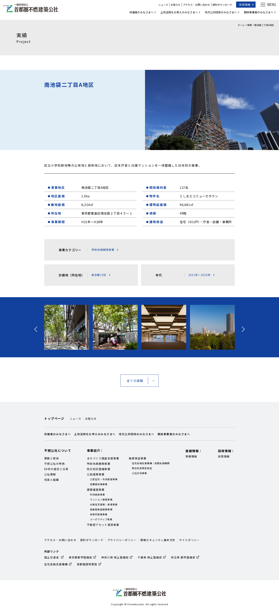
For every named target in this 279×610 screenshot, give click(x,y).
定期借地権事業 (99, 484)
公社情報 (50, 474)
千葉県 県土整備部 (150, 557)
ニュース (161, 6)
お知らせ (173, 6)
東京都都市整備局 (80, 557)
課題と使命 (51, 458)
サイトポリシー (189, 540)
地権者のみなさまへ (139, 14)
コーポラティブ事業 (101, 519)
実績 (249, 25)
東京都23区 (98, 275)
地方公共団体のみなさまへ (218, 14)
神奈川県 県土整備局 (115, 557)
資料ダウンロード (220, 6)
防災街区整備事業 (99, 469)
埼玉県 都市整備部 (183, 557)
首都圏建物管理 (87, 564)
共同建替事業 (97, 494)
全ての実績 (135, 380)
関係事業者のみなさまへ (256, 14)
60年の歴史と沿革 (56, 469)
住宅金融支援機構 (56, 564)
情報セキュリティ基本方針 (157, 540)
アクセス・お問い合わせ (194, 6)
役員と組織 (51, 480)
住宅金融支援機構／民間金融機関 (151, 463)
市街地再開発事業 (102, 250)
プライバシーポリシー (122, 540)
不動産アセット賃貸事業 (103, 525)
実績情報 (191, 456)
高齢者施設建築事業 (101, 509)
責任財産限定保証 (142, 468)
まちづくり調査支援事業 (103, 458)
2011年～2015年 (199, 275)
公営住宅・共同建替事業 (104, 479)
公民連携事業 (96, 474)
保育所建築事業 (99, 514)
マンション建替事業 (101, 499)
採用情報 (242, 6)
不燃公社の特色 (54, 464)
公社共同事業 (139, 473)
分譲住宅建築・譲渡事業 (104, 504)
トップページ (54, 418)
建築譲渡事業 (96, 489)
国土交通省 (52, 557)
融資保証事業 (138, 458)
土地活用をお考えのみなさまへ (176, 14)
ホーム (241, 25)
